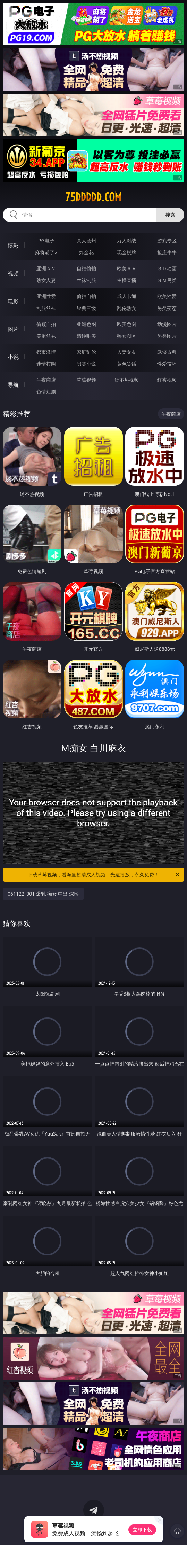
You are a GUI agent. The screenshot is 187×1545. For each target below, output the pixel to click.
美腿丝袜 (46, 336)
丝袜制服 (86, 280)
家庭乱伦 (86, 352)
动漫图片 (167, 324)
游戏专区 (167, 240)
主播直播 (126, 280)
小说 (13, 357)
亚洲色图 (86, 324)
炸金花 (86, 252)
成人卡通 (126, 296)
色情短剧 (46, 391)
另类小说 (86, 363)
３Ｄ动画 (167, 268)
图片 (13, 329)
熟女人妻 (46, 280)
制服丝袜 (46, 308)
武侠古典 (167, 352)
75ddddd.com (93, 197)
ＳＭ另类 (167, 280)
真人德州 (86, 240)
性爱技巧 (167, 363)
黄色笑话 (126, 363)
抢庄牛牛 (167, 252)
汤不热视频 (126, 379)
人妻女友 (126, 352)
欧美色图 (126, 324)
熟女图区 (126, 336)
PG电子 (46, 240)
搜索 (170, 214)
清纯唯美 (86, 336)
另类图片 (167, 336)
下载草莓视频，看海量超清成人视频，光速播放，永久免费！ (104, 875)
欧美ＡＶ (126, 268)
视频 (13, 273)
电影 (13, 301)
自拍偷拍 (86, 268)
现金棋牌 (126, 252)
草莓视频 (86, 379)
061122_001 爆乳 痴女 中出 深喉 (43, 893)
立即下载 (142, 1529)
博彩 (13, 245)
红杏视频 (167, 379)
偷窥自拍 (46, 324)
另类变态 (167, 308)
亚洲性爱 (46, 296)
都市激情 (46, 352)
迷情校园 (46, 363)
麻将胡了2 (46, 252)
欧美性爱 (167, 296)
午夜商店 (46, 379)
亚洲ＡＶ (46, 268)
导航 (13, 385)
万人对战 (126, 240)
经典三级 (86, 308)
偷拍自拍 (86, 296)
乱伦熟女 (126, 308)
